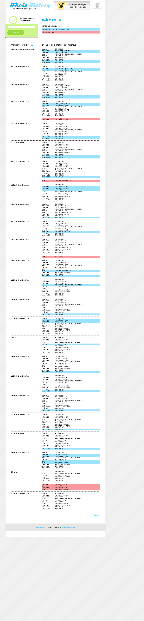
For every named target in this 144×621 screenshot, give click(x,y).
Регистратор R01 (41, 612)
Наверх (97, 599)
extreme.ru (51, 19)
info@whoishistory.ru (68, 612)
